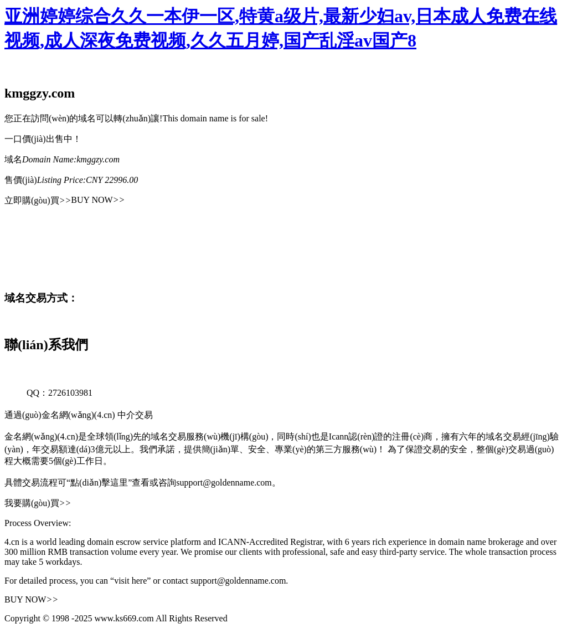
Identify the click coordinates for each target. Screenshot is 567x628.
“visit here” (130, 580)
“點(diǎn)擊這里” (99, 482)
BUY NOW (98, 200)
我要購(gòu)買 (37, 503)
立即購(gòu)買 (37, 200)
